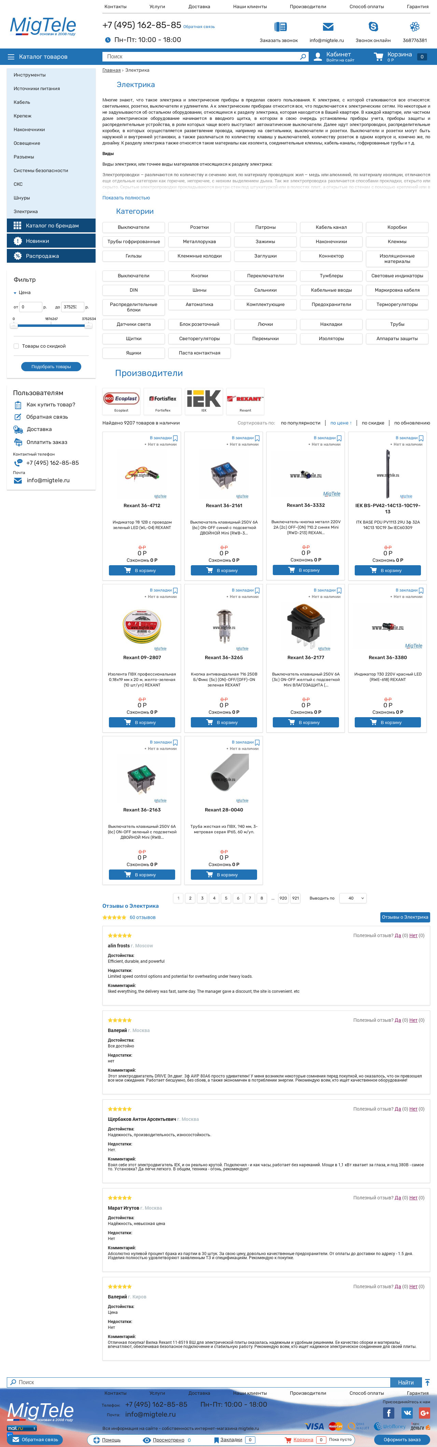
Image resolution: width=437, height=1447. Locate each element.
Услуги (157, 7)
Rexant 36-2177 (305, 657)
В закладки (161, 437)
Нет (413, 935)
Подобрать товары (51, 366)
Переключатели (265, 276)
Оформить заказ (402, 1440)
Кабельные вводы (331, 290)
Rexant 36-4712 (142, 506)
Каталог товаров (37, 56)
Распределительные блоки (133, 307)
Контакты (115, 7)
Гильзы (134, 256)
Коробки (397, 227)
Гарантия (418, 7)
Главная (111, 70)
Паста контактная (200, 353)
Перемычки (265, 339)
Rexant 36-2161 (224, 506)
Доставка (199, 7)
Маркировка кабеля (397, 290)
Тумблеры (331, 276)
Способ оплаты (367, 7)
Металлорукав (199, 242)
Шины (200, 290)
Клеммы (397, 242)
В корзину (139, 570)
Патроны (265, 227)
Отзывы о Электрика (405, 917)
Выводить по (322, 898)
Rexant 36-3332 (306, 505)
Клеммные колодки (200, 256)
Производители (308, 7)
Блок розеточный (200, 324)
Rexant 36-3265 (224, 657)
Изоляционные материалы (397, 258)
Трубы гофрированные (134, 242)
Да (398, 935)
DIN (134, 290)
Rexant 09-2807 (142, 657)
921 (295, 898)
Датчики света (134, 324)
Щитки (134, 339)
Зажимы (265, 242)
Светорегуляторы (199, 339)
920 (283, 898)
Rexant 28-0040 (224, 810)
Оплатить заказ (47, 442)
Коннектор (331, 256)
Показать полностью (126, 197)
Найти (406, 1383)
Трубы (397, 324)
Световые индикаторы (397, 276)
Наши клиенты (250, 7)
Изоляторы (331, 339)
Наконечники (331, 242)
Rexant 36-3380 (388, 657)
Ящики (133, 353)
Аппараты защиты (397, 339)
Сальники (265, 290)
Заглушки (265, 256)
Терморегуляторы (397, 304)
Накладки (331, 324)
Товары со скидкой (40, 346)
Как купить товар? (51, 404)
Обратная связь (199, 26)
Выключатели (134, 227)
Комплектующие (265, 304)
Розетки (199, 227)
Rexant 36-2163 (142, 810)
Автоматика (199, 304)
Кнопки (199, 276)
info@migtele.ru (48, 480)
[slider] (14, 325)
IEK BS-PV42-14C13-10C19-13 (388, 509)
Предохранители (331, 304)
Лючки (265, 324)
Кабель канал (331, 227)
